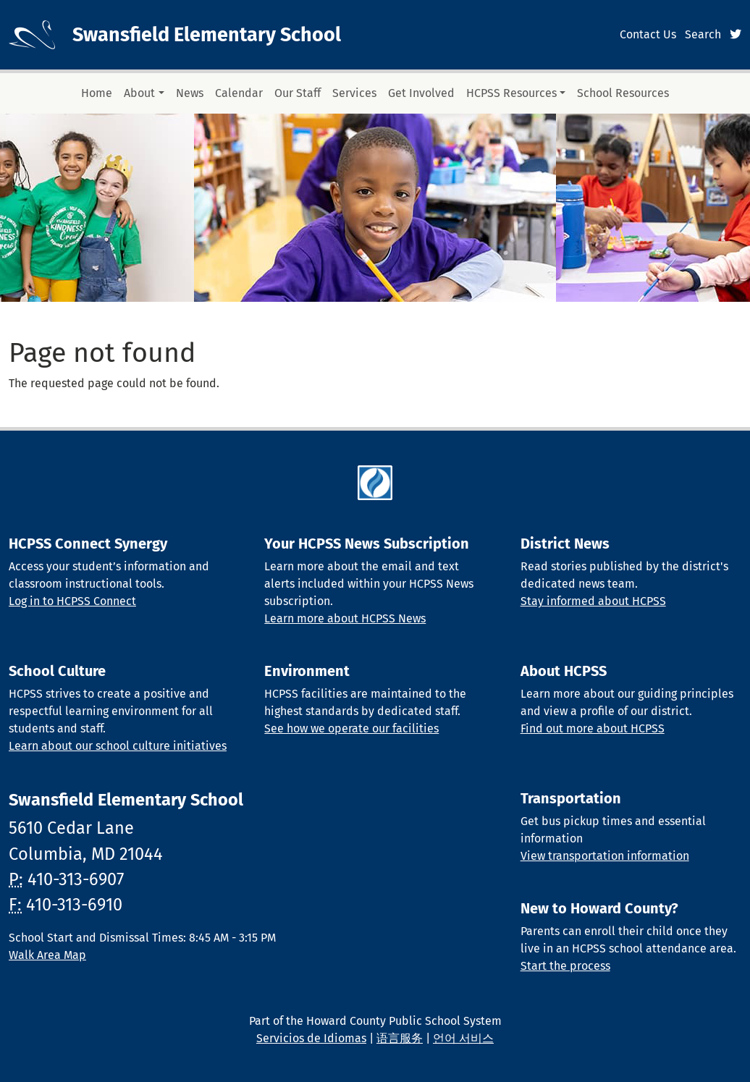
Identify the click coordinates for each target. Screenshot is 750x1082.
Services (354, 93)
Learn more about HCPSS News (345, 618)
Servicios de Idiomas (311, 1038)
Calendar (239, 93)
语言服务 (399, 1038)
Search (703, 34)
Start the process (565, 966)
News (189, 93)
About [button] (139, 93)
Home (96, 93)
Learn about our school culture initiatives (118, 746)
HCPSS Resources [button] (511, 93)
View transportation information (605, 856)
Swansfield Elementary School (206, 34)
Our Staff (297, 93)
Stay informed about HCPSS (593, 601)
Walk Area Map (47, 955)
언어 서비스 (463, 1038)
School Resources (623, 93)
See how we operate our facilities (351, 728)
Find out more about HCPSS (593, 728)
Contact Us (648, 34)
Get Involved (421, 93)
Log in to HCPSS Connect (72, 601)
